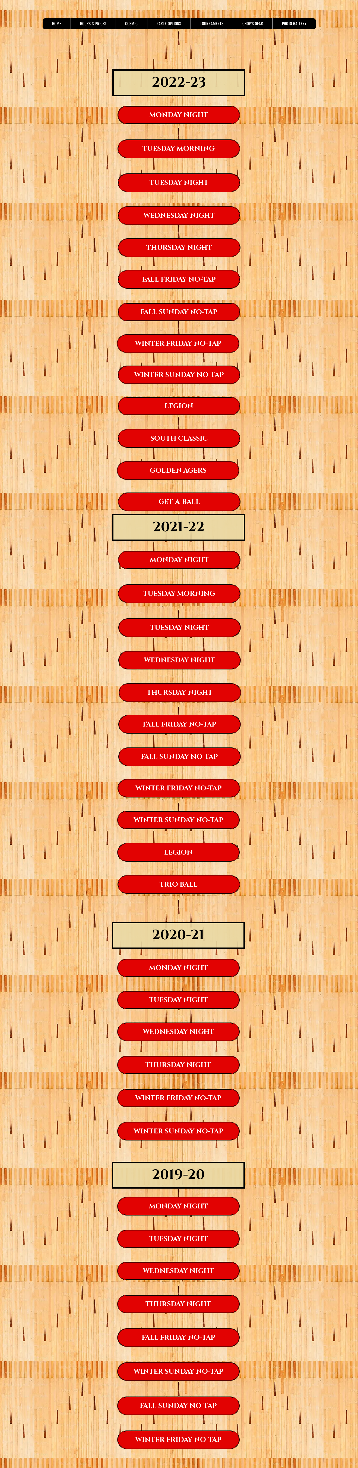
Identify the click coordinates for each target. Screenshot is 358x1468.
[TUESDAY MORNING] (179, 148)
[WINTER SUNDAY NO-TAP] (179, 375)
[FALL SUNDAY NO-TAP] (179, 312)
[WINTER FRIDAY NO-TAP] (178, 343)
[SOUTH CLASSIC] (179, 438)
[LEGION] (179, 406)
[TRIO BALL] (179, 884)
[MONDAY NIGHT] (179, 115)
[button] (93, 23)
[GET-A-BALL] (179, 502)
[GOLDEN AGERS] (178, 470)
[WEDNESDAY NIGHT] (179, 215)
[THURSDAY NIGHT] (179, 247)
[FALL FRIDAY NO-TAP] (179, 279)
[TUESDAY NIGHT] (179, 182)
